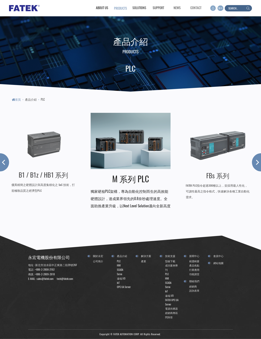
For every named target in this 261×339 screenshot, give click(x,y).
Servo (119, 274)
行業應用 (194, 270)
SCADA (120, 270)
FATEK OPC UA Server (172, 302)
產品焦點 (194, 265)
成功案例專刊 (171, 267)
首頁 (16, 99)
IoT (118, 283)
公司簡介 (98, 261)
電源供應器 (171, 308)
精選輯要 (194, 261)
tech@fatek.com (64, 279)
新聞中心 (194, 256)
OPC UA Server (124, 287)
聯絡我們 (194, 281)
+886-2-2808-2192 (45, 269)
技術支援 (170, 256)
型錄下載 (170, 261)
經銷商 (193, 286)
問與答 (169, 317)
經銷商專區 (171, 313)
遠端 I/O (121, 278)
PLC (43, 99)
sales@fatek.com (45, 279)
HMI (119, 265)
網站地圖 (218, 263)
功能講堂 (194, 274)
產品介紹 (31, 99)
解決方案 (146, 256)
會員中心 (218, 256)
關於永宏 (98, 256)
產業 (143, 261)
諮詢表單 (194, 290)
